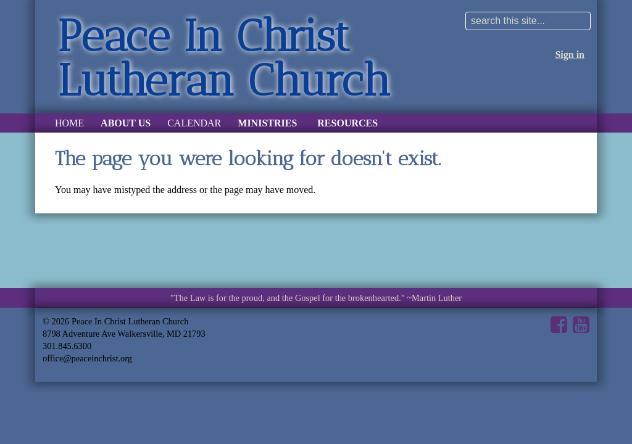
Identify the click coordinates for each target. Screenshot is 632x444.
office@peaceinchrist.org (87, 358)
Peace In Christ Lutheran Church (223, 58)
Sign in (569, 54)
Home (69, 123)
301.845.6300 (67, 346)
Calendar (194, 123)
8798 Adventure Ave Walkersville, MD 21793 (124, 334)
